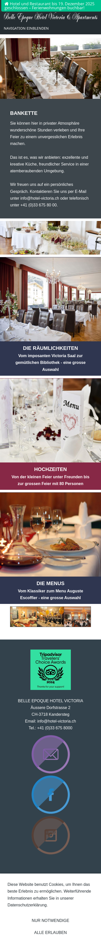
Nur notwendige (50, 920)
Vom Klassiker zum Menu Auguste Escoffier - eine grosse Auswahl (50, 591)
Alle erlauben (50, 932)
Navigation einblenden (26, 28)
